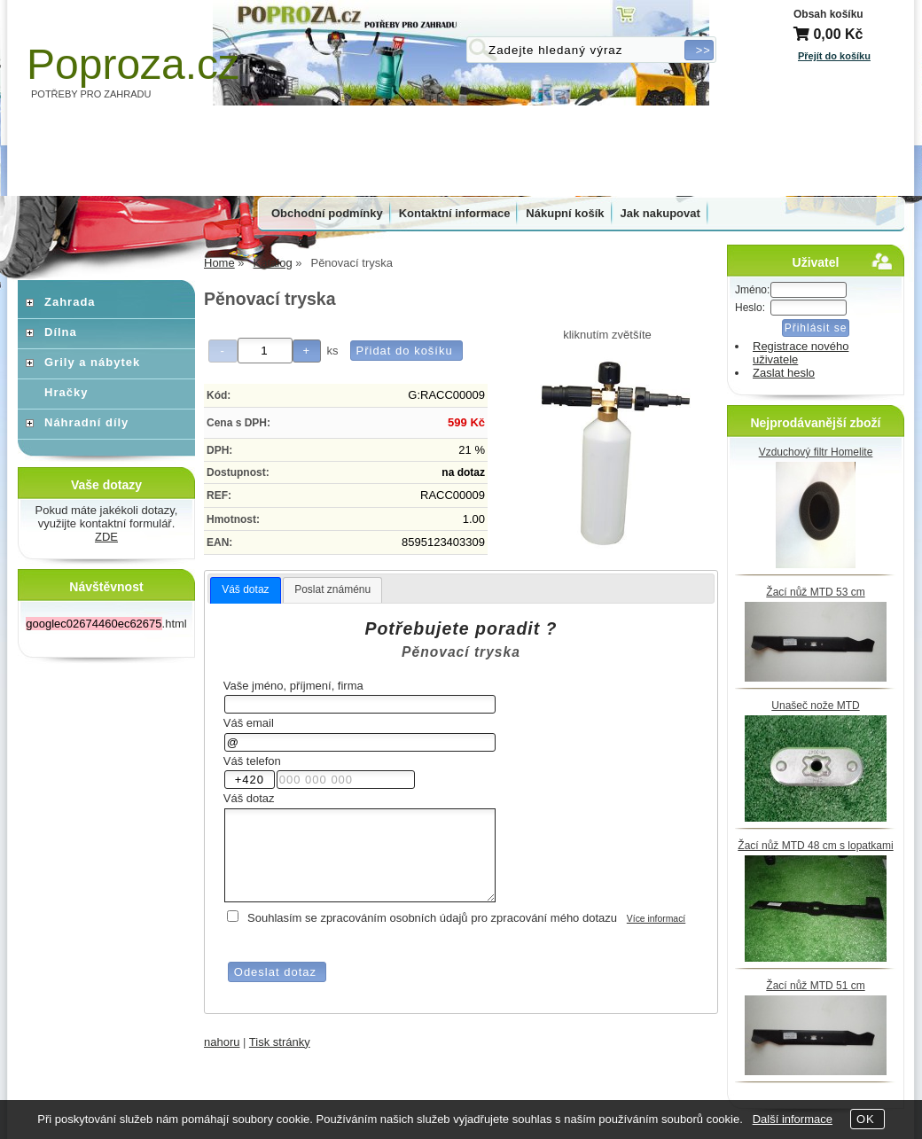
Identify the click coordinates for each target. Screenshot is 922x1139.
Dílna (60, 332)
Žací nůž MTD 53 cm (815, 592)
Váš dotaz (245, 589)
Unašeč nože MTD (815, 705)
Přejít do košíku (834, 56)
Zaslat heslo (784, 372)
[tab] (245, 590)
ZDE (106, 536)
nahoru (221, 1042)
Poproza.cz (133, 64)
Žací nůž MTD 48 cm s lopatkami (815, 845)
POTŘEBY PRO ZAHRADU (91, 94)
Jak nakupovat (660, 213)
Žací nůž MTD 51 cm (815, 985)
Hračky (66, 392)
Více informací (656, 919)
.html (106, 623)
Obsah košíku (828, 14)
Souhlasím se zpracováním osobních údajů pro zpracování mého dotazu (432, 917)
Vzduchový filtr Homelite (816, 452)
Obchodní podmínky (327, 213)
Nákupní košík (565, 213)
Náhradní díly (86, 422)
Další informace (792, 1119)
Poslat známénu (332, 589)
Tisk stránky (279, 1042)
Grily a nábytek (92, 362)
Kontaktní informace (455, 213)
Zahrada (70, 301)
